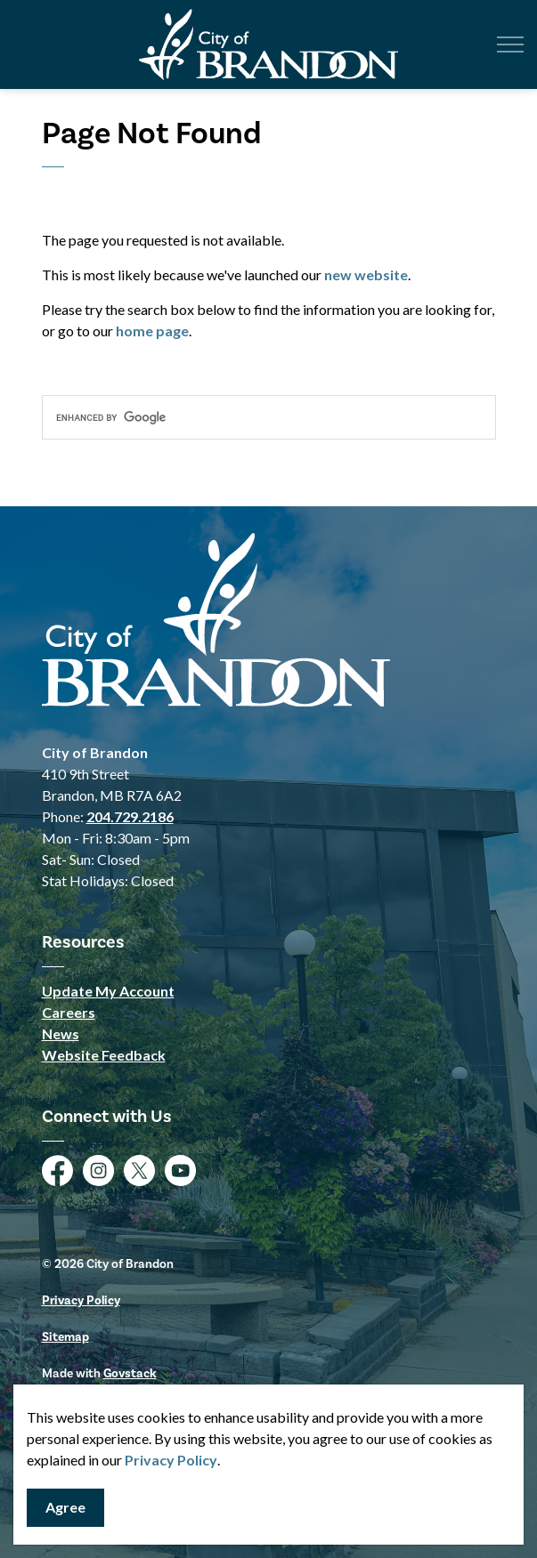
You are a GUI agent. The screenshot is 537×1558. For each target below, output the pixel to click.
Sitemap (65, 1337)
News (60, 1033)
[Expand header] (510, 44)
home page (152, 330)
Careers (68, 1012)
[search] (269, 417)
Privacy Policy (171, 1459)
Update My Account (108, 990)
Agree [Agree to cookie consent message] (65, 1507)
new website (366, 274)
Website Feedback (104, 1054)
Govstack (130, 1374)
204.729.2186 (130, 816)
